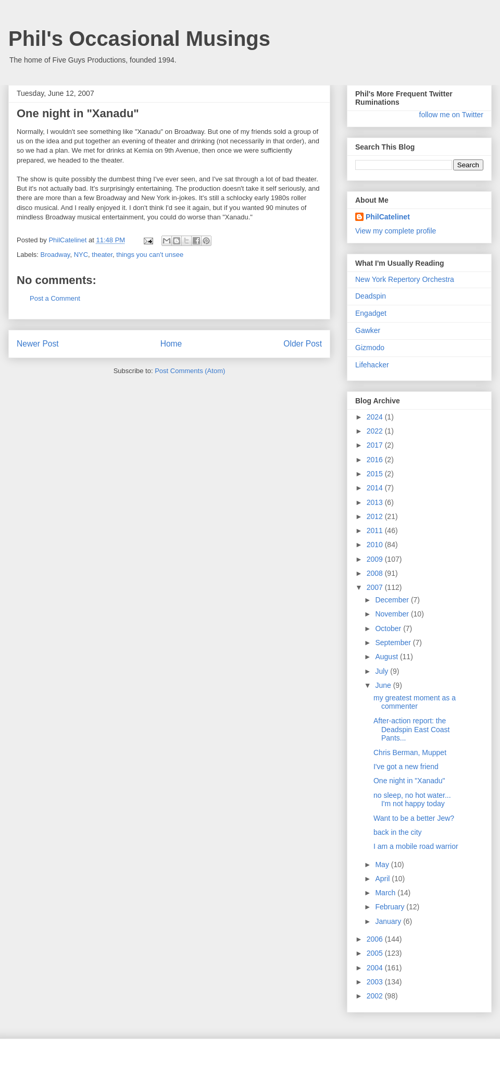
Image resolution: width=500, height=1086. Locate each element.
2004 (376, 968)
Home (171, 343)
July (382, 671)
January (389, 921)
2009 (376, 559)
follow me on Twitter (451, 114)
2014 (376, 488)
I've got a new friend (406, 766)
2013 (376, 502)
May (383, 864)
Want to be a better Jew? (413, 818)
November (392, 614)
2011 (376, 530)
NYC (81, 254)
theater (102, 254)
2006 (376, 939)
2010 (376, 544)
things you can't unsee (149, 254)
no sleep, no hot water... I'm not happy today (412, 799)
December (392, 600)
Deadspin (370, 296)
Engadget (370, 313)
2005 (376, 953)
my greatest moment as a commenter (414, 702)
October (389, 628)
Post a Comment (55, 298)
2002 (376, 996)
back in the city (397, 832)
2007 (376, 587)
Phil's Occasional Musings (139, 38)
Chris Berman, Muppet (409, 752)
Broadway (55, 254)
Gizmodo (369, 347)
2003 (376, 982)
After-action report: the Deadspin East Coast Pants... (411, 730)
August (387, 656)
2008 (376, 573)
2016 (376, 459)
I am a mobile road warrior (415, 846)
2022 (376, 431)
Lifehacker (372, 365)
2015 (376, 474)
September (394, 642)
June (384, 685)
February (390, 907)
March (386, 892)
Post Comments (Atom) (190, 371)
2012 (376, 516)
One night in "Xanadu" (409, 780)
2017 (376, 445)
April (383, 878)
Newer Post (38, 343)
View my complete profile (395, 231)
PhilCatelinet (388, 217)
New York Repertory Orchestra (404, 279)
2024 (376, 417)
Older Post (302, 343)
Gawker (367, 330)
